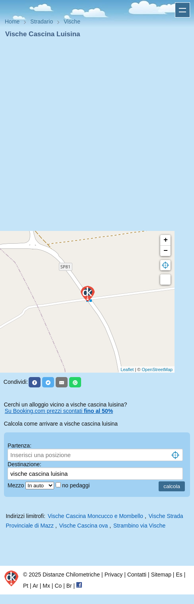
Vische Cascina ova (83, 525)
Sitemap (161, 574)
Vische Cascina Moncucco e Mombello (95, 516)
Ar (35, 585)
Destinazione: (24, 464)
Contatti (136, 574)
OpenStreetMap (157, 369)
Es (179, 574)
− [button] (165, 251)
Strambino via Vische (139, 525)
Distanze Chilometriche (71, 574)
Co (58, 585)
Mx (46, 585)
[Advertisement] (94, 137)
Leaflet (127, 369)
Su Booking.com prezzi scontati (59, 411)
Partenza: (19, 445)
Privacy (114, 574)
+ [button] (165, 240)
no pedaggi (76, 485)
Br (69, 585)
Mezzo (16, 485)
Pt (25, 585)
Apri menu (182, 10)
